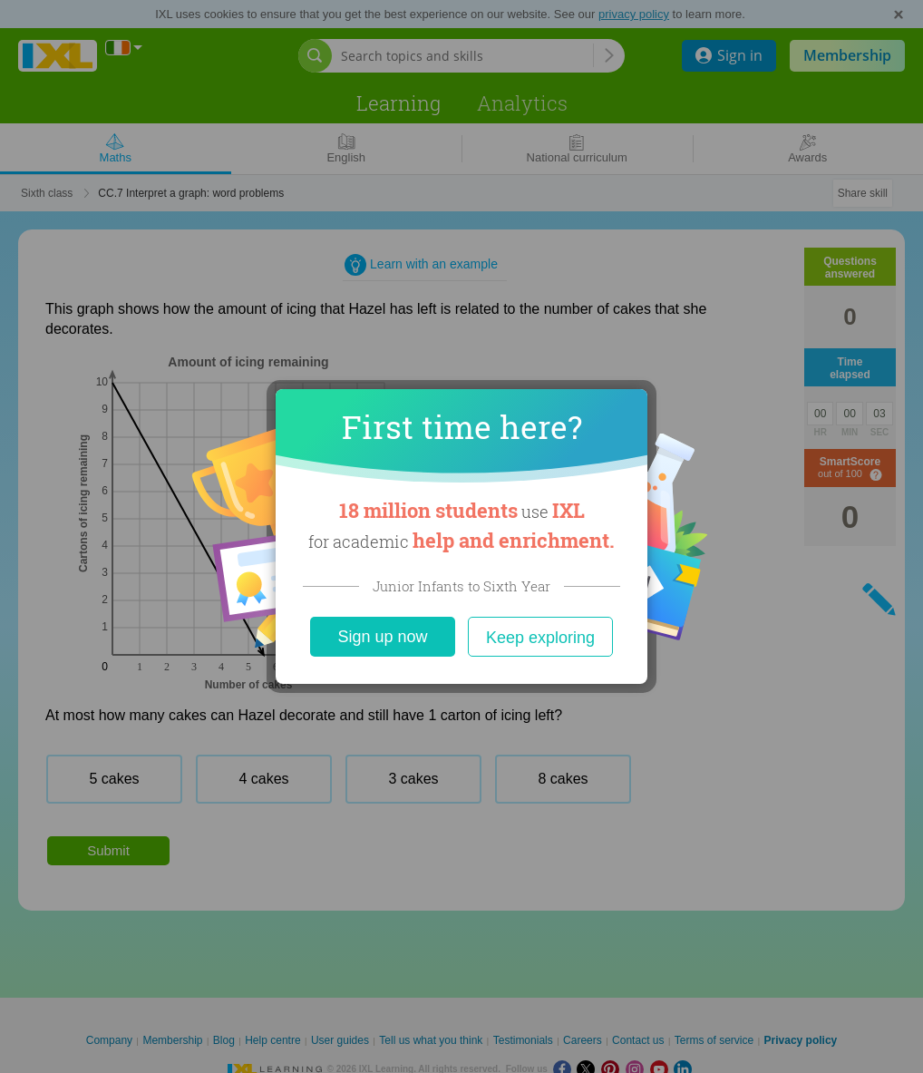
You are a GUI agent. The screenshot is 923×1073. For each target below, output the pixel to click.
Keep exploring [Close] (540, 638)
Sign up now (382, 637)
